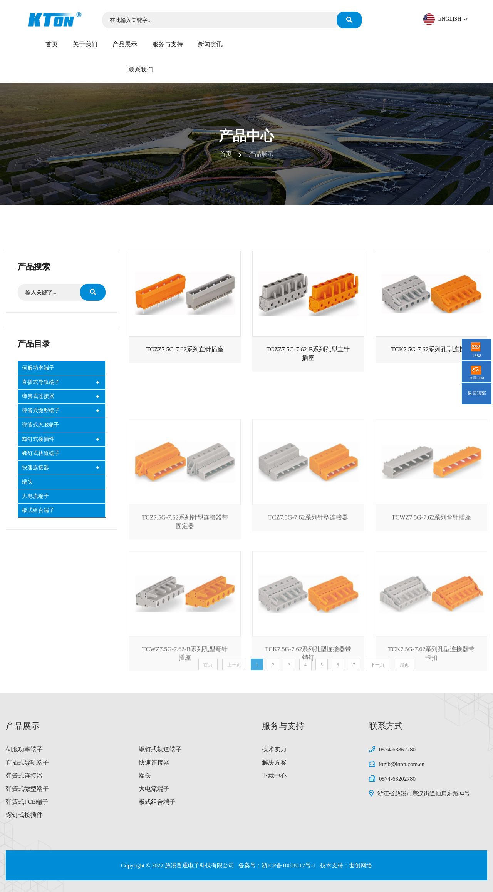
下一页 (377, 673)
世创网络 (360, 865)
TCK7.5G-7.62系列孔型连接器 (431, 355)
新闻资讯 (210, 44)
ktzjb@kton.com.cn (401, 764)
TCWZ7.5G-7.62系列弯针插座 (431, 589)
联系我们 (140, 69)
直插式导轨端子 (41, 382)
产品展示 (124, 44)
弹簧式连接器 (38, 396)
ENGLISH (452, 19)
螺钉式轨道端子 (41, 453)
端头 (27, 482)
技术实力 (274, 749)
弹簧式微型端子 (41, 410)
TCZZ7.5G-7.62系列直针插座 (185, 355)
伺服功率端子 (38, 368)
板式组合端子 (38, 510)
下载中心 (274, 775)
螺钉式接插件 (38, 439)
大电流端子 (35, 496)
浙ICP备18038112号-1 (289, 865)
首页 (51, 44)
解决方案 (274, 762)
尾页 (404, 673)
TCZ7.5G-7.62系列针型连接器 (308, 589)
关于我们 (85, 44)
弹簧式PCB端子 (40, 425)
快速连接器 (35, 467)
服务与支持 (167, 44)
